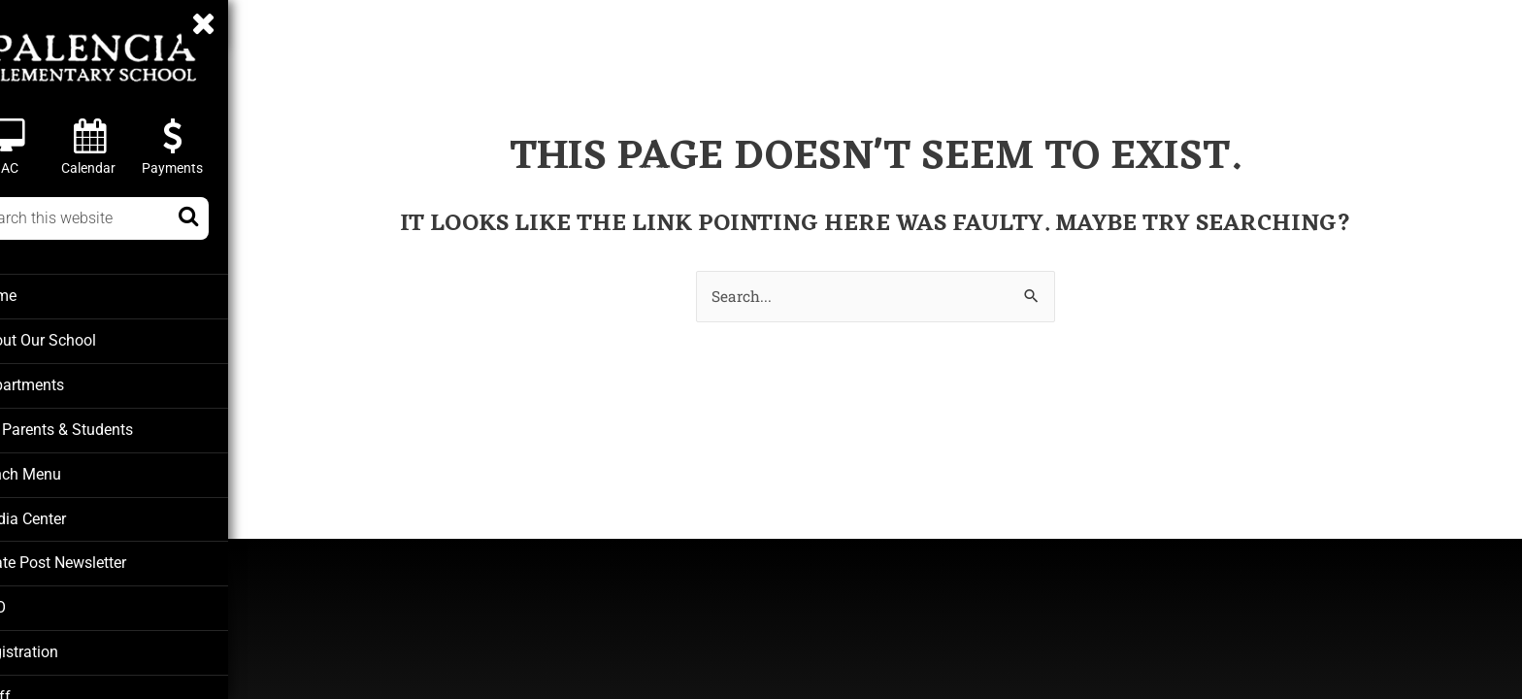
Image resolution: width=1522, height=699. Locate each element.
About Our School (76, 339)
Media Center (62, 513)
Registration (58, 644)
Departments (61, 382)
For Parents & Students (93, 426)
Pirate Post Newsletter (92, 557)
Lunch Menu (58, 470)
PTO (33, 601)
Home (39, 295)
